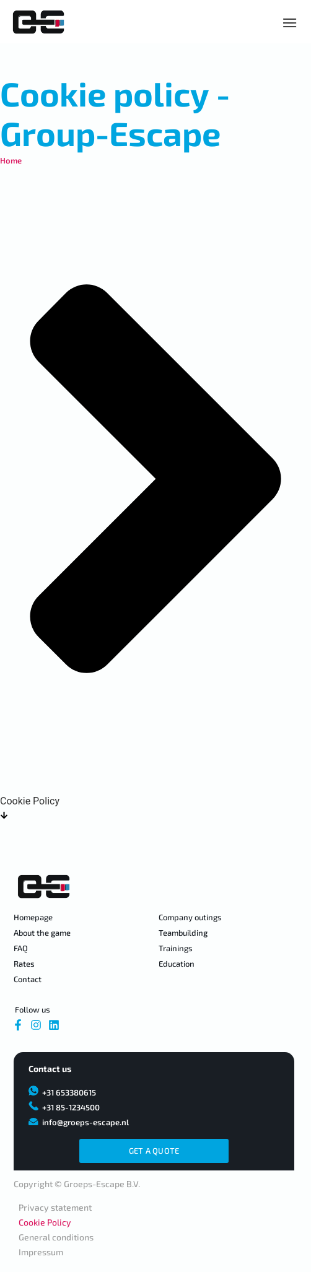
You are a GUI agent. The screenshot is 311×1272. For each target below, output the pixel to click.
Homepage (33, 917)
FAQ (21, 948)
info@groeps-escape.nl (85, 1122)
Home (11, 160)
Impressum (41, 1252)
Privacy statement (55, 1207)
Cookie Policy (45, 1222)
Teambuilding (183, 933)
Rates (24, 964)
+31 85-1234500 (71, 1107)
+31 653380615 (69, 1092)
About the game (42, 933)
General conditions (56, 1237)
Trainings (176, 948)
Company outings (190, 917)
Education (177, 964)
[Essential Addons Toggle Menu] (290, 22)
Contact (28, 979)
